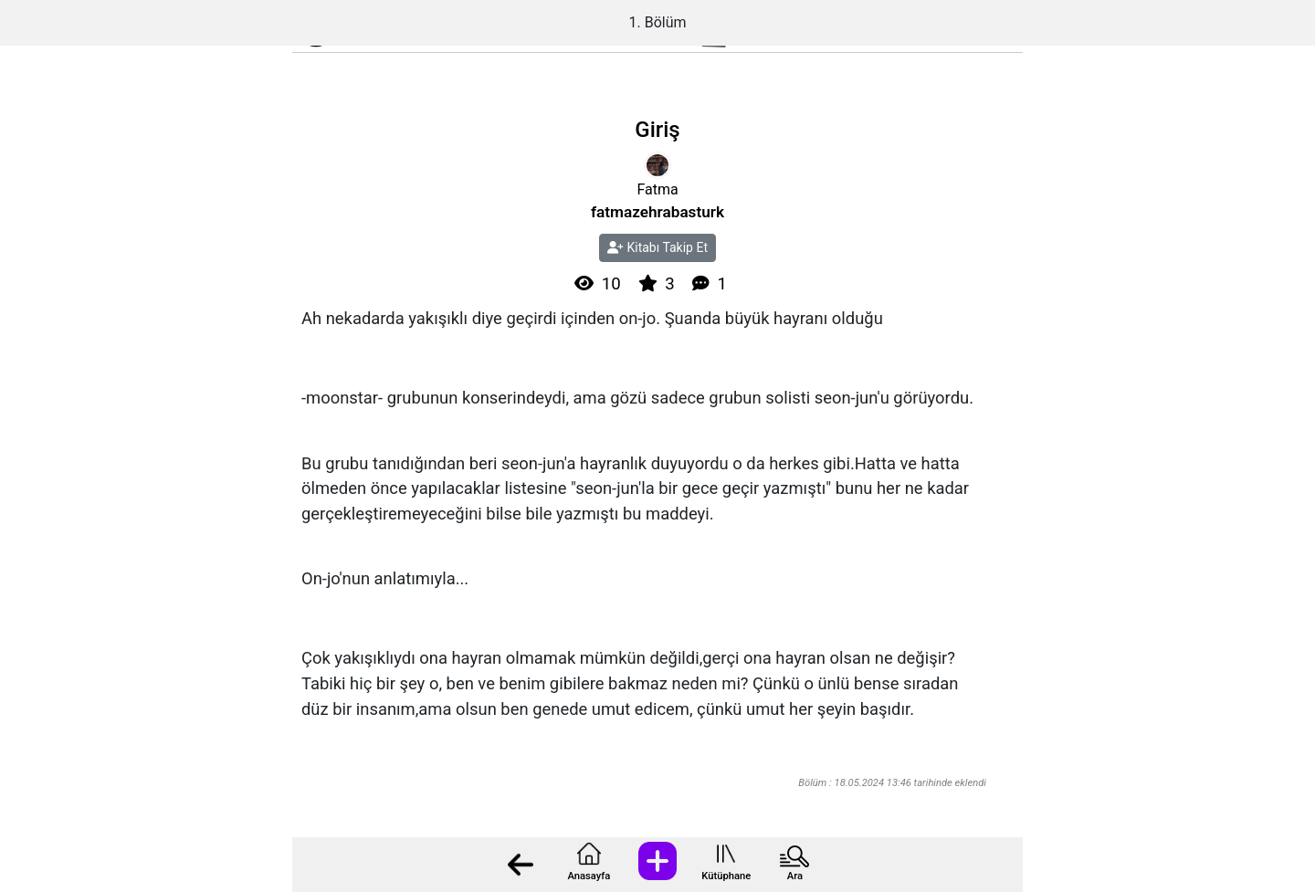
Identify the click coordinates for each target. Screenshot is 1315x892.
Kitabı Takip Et (657, 247)
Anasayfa (588, 876)
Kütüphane (726, 876)
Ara (795, 876)
